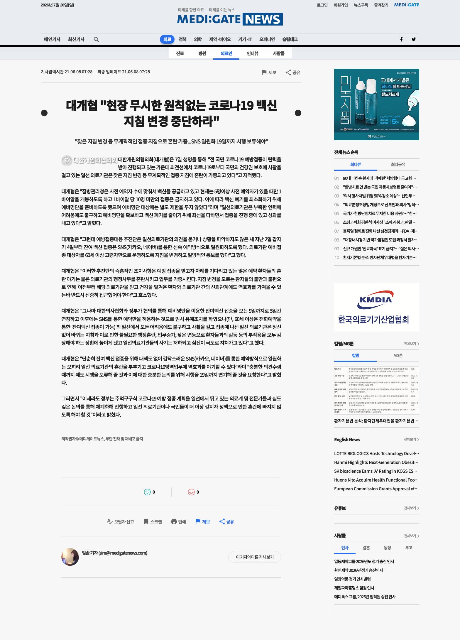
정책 (182, 39)
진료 (180, 53)
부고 (408, 547)
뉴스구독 (361, 5)
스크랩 (156, 522)
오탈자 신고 (124, 522)
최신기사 (76, 39)
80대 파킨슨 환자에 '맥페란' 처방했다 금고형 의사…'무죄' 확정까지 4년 (381, 178)
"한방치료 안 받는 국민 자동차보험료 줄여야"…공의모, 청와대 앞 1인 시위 (381, 187)
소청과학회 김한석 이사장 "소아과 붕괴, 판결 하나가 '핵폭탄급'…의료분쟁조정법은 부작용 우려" (381, 222)
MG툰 (397, 355)
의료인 (226, 53)
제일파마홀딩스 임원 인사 (354, 588)
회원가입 (341, 5)
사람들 (278, 53)
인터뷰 (252, 53)
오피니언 (267, 39)
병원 (202, 53)
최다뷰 (355, 164)
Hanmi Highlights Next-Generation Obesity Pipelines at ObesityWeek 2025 (376, 462)
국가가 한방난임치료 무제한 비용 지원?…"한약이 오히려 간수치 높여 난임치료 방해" (381, 213)
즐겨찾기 (381, 5)
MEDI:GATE (406, 4)
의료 (167, 39)
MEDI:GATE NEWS (230, 16)
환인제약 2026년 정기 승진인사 (358, 570)
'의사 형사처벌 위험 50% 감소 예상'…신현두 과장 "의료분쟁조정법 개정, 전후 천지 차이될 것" (381, 196)
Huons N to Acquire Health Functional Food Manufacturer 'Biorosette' (376, 480)
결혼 (366, 547)
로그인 (322, 5)
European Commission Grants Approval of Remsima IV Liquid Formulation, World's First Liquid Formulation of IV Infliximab (376, 489)
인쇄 (182, 522)
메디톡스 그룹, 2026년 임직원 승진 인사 (364, 597)
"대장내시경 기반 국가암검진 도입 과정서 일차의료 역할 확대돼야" (381, 240)
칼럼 (355, 355)
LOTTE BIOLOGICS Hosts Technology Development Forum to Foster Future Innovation (376, 453)
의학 (198, 39)
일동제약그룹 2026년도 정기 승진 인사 (364, 561)
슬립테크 (289, 39)
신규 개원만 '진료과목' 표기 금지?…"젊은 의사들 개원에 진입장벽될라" (381, 248)
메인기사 (52, 39)
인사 (344, 547)
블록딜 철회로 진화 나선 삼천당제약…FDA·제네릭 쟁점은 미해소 (381, 231)
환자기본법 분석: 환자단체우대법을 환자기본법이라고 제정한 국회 (381, 257)
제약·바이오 (220, 39)
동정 (387, 547)
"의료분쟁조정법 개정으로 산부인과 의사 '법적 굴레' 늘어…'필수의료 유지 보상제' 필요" (381, 204)
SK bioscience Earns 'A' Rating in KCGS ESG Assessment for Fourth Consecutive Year (376, 471)
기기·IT (245, 39)
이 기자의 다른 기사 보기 (254, 557)
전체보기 (410, 343)
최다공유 (398, 164)
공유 (296, 72)
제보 (272, 72)
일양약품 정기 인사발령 (352, 579)
